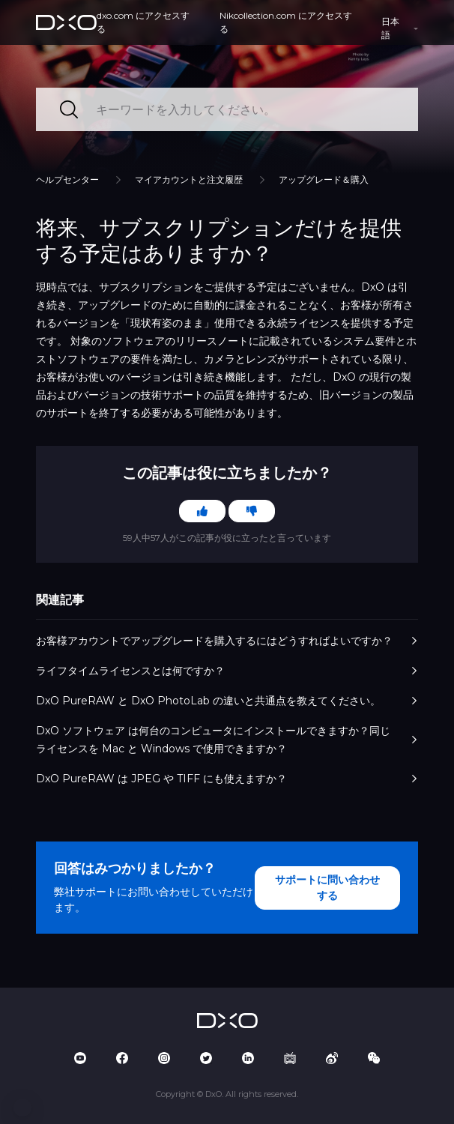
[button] (22, 1108)
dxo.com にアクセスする (143, 22)
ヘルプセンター (67, 179)
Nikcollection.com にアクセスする (286, 22)
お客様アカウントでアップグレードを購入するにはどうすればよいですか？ (227, 640)
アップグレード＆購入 (324, 179)
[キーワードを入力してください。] (227, 109)
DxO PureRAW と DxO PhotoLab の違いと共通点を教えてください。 (227, 700)
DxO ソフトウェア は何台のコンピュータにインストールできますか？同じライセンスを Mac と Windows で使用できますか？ (227, 739)
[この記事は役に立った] (202, 511)
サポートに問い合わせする (327, 887)
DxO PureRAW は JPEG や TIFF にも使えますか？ (227, 778)
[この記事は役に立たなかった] (251, 511)
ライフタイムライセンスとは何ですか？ (227, 670)
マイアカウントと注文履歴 (189, 179)
